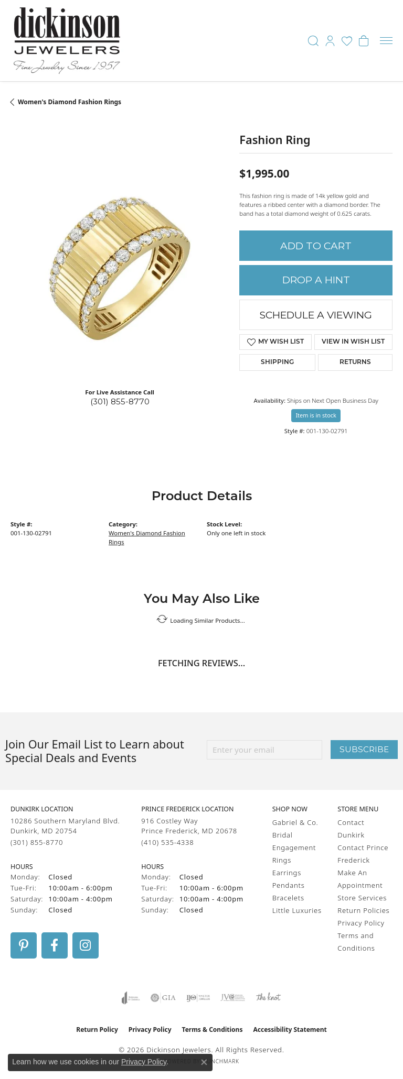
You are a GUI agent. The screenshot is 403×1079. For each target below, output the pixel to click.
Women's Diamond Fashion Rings (69, 101)
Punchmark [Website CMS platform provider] (221, 1061)
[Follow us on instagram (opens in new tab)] (85, 945)
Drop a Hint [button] (316, 280)
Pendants (288, 885)
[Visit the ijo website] (198, 998)
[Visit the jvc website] (232, 998)
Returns (355, 362)
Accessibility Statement (289, 1029)
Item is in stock (315, 415)
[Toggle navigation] (386, 40)
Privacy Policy (360, 923)
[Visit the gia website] (163, 998)
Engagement (294, 847)
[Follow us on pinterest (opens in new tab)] (23, 945)
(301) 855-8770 (120, 401)
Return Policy (97, 1029)
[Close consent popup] (204, 1062)
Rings (281, 860)
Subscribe (364, 749)
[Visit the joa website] (131, 998)
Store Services (362, 897)
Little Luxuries (297, 910)
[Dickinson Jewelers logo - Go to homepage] (67, 40)
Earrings (286, 872)
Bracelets (288, 897)
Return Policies (363, 910)
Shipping (277, 362)
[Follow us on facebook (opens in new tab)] (54, 945)
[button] (313, 41)
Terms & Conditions (212, 1029)
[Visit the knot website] (268, 998)
